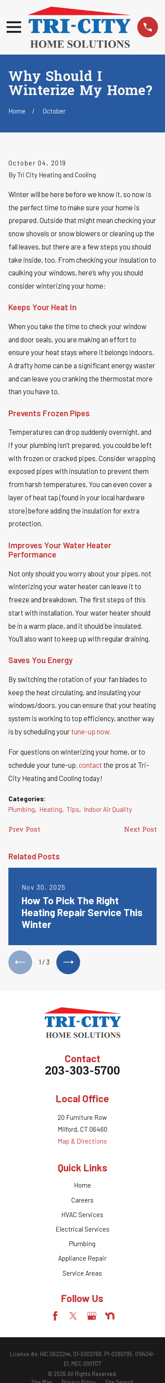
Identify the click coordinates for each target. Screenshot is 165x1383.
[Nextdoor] (109, 1316)
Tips (72, 809)
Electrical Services (82, 1229)
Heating (50, 809)
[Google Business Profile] (91, 1316)
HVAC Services (82, 1214)
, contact (89, 764)
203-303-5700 (82, 1071)
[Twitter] (73, 1316)
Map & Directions (82, 1141)
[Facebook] (55, 1316)
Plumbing (21, 809)
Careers (82, 1200)
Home (82, 1185)
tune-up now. (91, 731)
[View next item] (68, 962)
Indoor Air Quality (108, 809)
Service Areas (82, 1273)
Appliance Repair (82, 1258)
